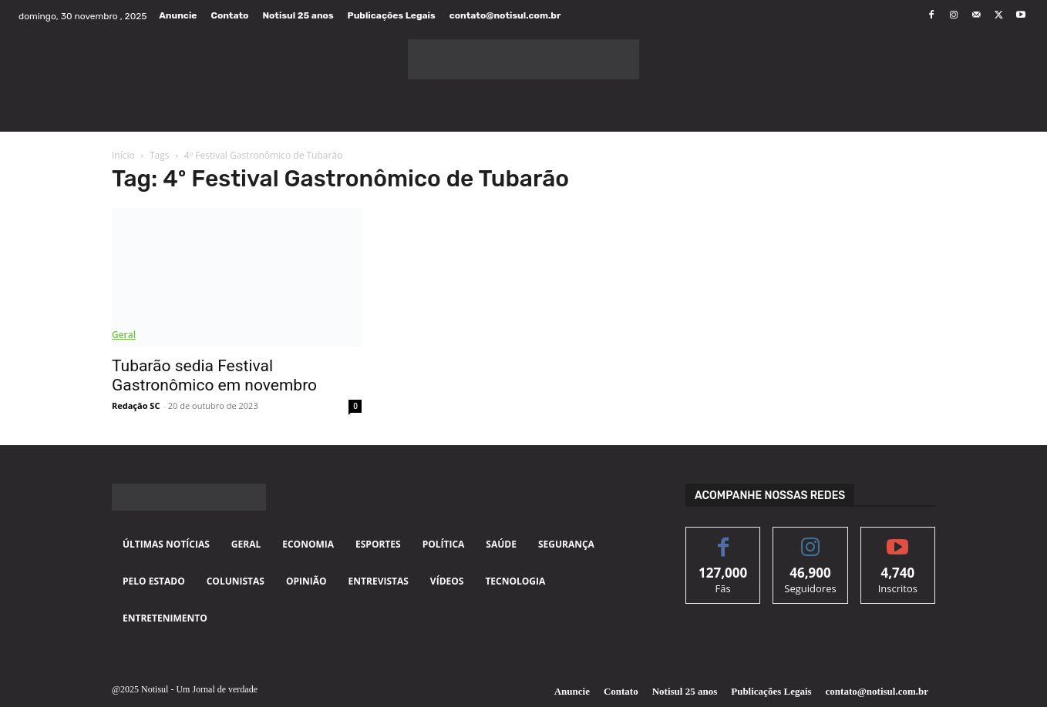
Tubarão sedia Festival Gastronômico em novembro (214, 375)
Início (123, 155)
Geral (124, 334)
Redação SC (136, 405)
